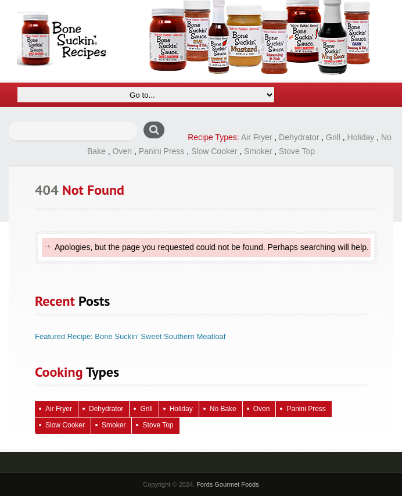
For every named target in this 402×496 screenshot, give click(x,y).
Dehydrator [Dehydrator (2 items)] (106, 409)
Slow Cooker (214, 151)
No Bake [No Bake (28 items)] (223, 409)
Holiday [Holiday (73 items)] (181, 409)
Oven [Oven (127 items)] (261, 409)
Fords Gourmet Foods (227, 484)
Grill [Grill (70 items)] (146, 409)
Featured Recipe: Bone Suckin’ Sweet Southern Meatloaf (130, 336)
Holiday (361, 137)
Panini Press (162, 151)
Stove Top (297, 151)
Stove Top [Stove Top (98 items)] (157, 425)
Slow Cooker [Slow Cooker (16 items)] (65, 425)
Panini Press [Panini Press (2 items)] (305, 409)
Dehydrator (299, 137)
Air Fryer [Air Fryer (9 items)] (58, 409)
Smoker (258, 151)
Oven (122, 151)
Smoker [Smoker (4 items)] (113, 425)
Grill (333, 137)
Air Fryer (256, 137)
